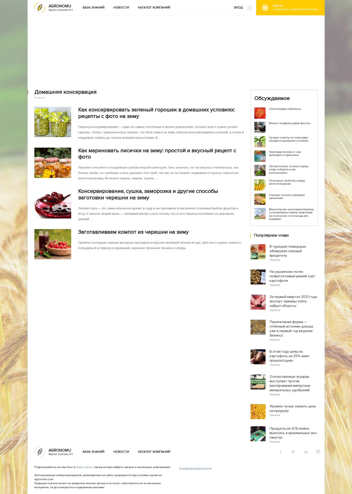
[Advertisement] (176, 49)
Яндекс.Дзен (84, 467)
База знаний (93, 7)
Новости (121, 7)
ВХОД (243, 8)
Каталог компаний (154, 7)
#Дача (295, 7)
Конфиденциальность (195, 468)
